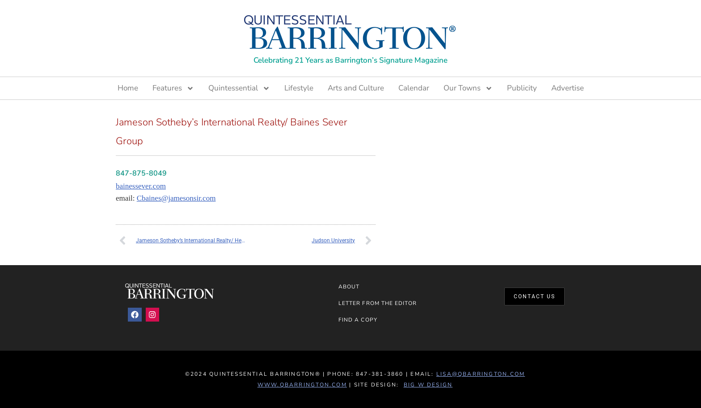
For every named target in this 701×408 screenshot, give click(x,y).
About (348, 286)
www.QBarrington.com (302, 384)
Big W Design (428, 384)
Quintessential (239, 88)
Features (173, 88)
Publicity (522, 88)
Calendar (413, 88)
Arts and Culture (356, 88)
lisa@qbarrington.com (480, 374)
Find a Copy (357, 319)
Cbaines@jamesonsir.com (176, 198)
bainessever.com (141, 186)
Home (128, 88)
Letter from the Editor (377, 303)
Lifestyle (298, 88)
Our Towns (468, 88)
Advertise (567, 88)
